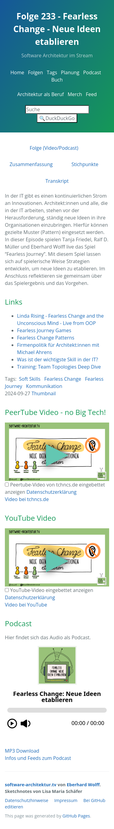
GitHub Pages (76, 816)
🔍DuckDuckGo (56, 118)
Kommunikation (44, 386)
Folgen (35, 72)
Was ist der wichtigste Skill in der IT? (57, 359)
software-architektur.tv (30, 784)
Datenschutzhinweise (26, 800)
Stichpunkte (84, 164)
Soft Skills (30, 379)
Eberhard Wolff (83, 784)
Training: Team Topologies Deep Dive (59, 366)
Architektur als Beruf (40, 94)
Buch (57, 79)
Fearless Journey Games (44, 330)
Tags (52, 72)
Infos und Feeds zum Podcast (38, 758)
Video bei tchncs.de (27, 499)
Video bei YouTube (26, 604)
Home (17, 72)
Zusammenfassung (31, 164)
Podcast (92, 72)
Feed (91, 94)
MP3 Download (22, 750)
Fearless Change (62, 379)
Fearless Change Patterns (45, 337)
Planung (70, 72)
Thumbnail (44, 393)
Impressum (66, 800)
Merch (74, 94)
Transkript (56, 181)
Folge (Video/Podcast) (53, 148)
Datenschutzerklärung (51, 492)
